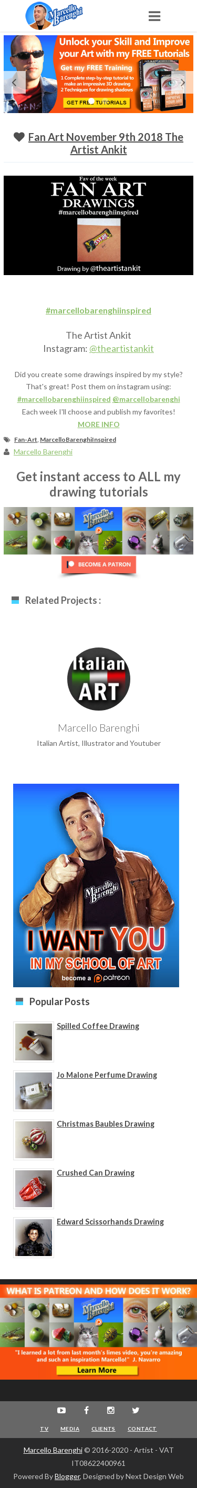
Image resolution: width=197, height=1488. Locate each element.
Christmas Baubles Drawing (105, 1123)
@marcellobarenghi (146, 398)
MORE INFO (99, 424)
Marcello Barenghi (53, 1449)
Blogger (67, 1476)
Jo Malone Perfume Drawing (107, 1074)
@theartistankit (121, 348)
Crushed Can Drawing (95, 1172)
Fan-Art (25, 439)
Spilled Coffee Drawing (98, 1025)
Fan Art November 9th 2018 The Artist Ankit (105, 143)
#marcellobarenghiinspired (98, 310)
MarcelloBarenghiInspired (78, 439)
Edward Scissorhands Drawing (110, 1221)
